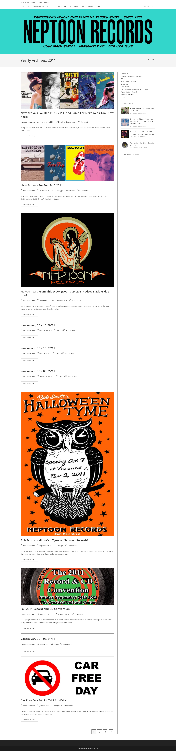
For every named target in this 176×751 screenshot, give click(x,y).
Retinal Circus (125, 87)
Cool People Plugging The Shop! (131, 76)
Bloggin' (61, 122)
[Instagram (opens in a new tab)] (148, 6)
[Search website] (153, 6)
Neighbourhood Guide (128, 81)
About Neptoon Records (129, 92)
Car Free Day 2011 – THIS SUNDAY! (44, 700)
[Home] (149, 60)
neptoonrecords (29, 122)
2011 (153, 60)
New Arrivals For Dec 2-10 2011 (42, 185)
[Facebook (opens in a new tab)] (144, 6)
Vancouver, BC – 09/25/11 (38, 371)
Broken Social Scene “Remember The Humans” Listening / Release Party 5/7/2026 (142, 121)
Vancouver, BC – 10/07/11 (38, 348)
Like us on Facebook (131, 154)
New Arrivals (70, 122)
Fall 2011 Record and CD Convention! (46, 609)
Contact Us (124, 74)
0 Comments (84, 191)
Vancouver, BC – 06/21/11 (38, 639)
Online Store (125, 84)
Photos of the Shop (127, 95)
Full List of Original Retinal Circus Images (134, 89)
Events (58, 330)
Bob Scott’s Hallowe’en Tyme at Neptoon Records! (54, 540)
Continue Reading (30, 136)
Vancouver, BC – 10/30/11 (38, 325)
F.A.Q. (123, 79)
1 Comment (83, 122)
